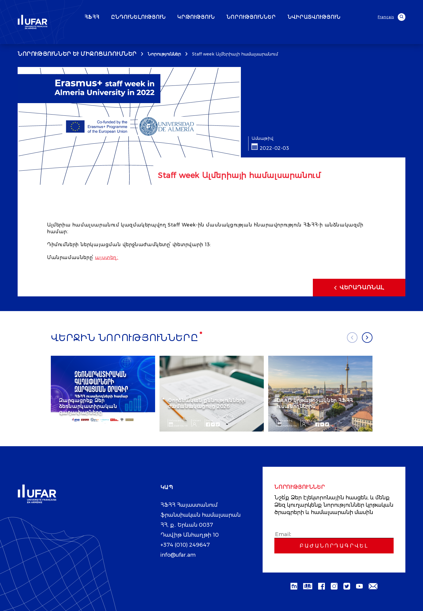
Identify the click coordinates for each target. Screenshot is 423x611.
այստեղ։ (106, 257)
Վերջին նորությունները (124, 338)
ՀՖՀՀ (107, 17)
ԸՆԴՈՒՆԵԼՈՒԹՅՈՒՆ (153, 17)
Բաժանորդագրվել (334, 546)
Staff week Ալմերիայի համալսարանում (235, 54)
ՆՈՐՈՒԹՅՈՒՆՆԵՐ (266, 17)
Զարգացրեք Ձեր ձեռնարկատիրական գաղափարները (88, 406)
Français (386, 17)
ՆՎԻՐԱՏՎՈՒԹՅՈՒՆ (329, 17)
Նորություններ (164, 54)
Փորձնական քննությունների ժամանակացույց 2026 (206, 403)
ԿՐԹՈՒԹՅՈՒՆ (211, 17)
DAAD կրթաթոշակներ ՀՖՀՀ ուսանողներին (314, 403)
